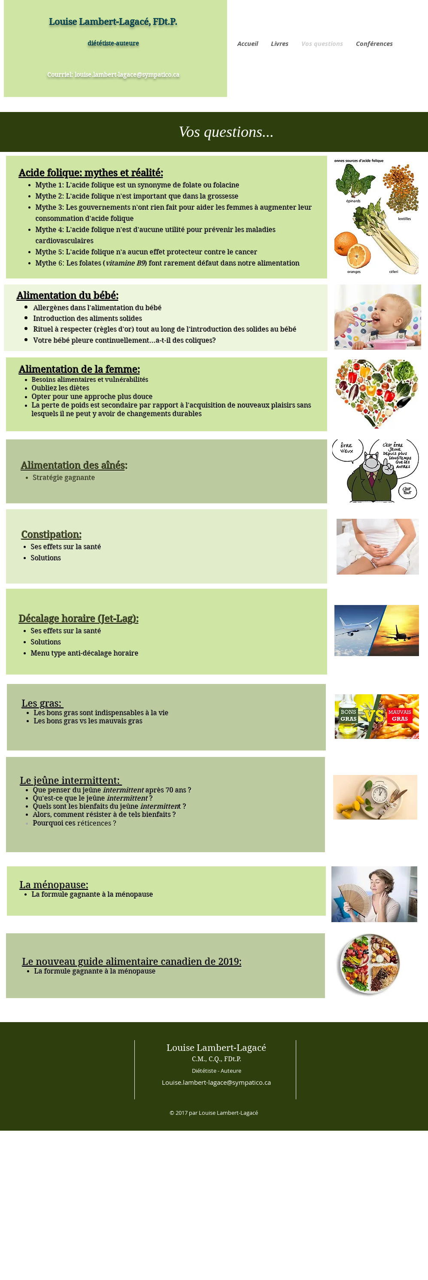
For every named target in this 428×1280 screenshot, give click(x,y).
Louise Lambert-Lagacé (216, 1048)
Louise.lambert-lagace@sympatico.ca (216, 1082)
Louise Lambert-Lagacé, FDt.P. (113, 22)
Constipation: (51, 534)
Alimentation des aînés (73, 465)
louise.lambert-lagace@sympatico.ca (127, 75)
